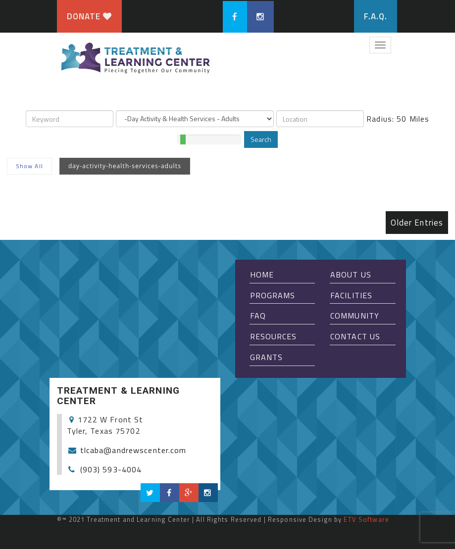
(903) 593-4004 (111, 469)
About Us (350, 274)
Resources (273, 336)
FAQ (258, 315)
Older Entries (417, 222)
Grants (266, 357)
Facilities (351, 295)
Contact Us (355, 336)
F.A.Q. (376, 16)
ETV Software (366, 519)
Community (354, 315)
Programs (273, 295)
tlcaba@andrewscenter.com (133, 450)
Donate (89, 16)
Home (262, 274)
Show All (29, 166)
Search (261, 139)
